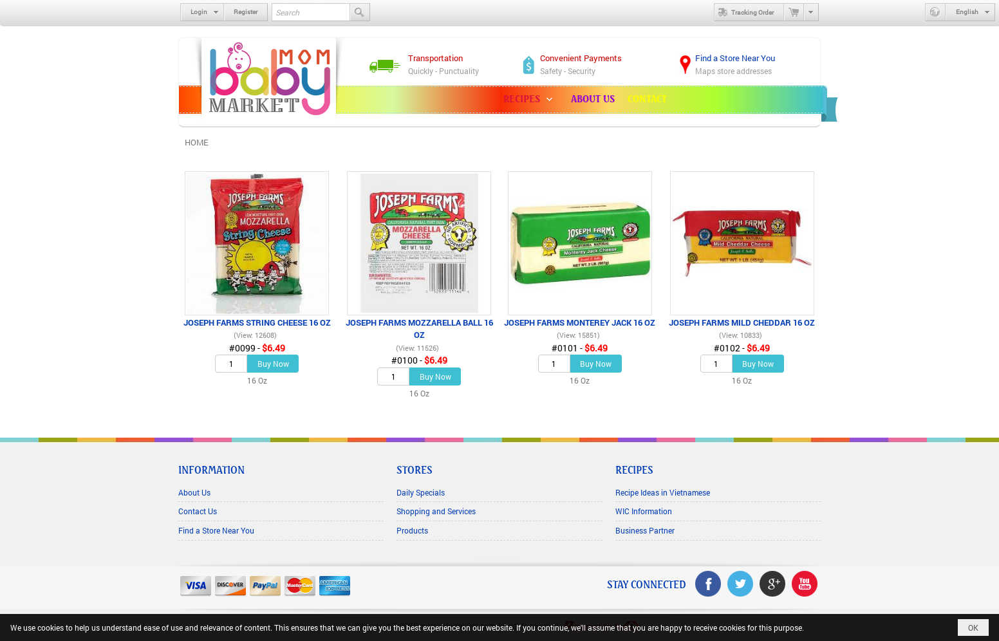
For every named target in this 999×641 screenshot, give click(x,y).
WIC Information (643, 511)
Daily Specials (421, 492)
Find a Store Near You (216, 530)
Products (412, 530)
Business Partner (645, 530)
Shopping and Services (436, 511)
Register (245, 12)
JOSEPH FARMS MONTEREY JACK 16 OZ (579, 322)
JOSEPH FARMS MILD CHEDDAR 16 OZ (742, 322)
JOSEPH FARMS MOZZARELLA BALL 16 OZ (419, 329)
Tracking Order (744, 12)
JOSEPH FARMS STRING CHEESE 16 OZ (257, 322)
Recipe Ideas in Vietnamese (662, 492)
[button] (531, 100)
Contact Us (197, 511)
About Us (194, 492)
